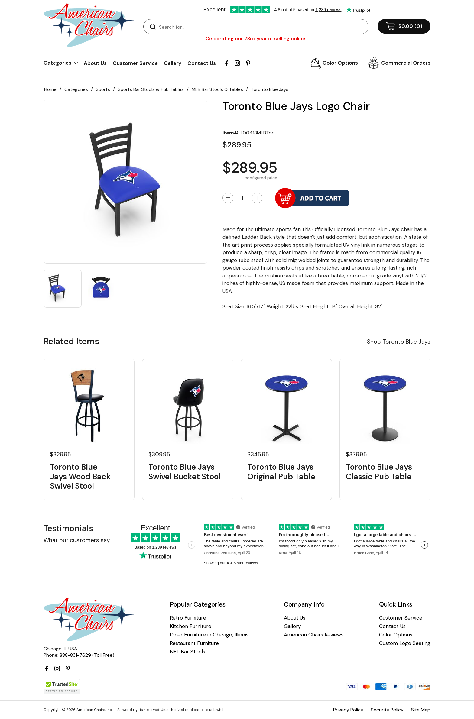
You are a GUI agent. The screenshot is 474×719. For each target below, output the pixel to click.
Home (50, 89)
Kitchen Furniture (190, 626)
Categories (76, 89)
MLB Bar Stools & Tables (217, 89)
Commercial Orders (405, 63)
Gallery (172, 63)
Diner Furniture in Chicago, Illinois (209, 634)
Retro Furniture (188, 617)
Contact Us (201, 63)
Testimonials (68, 528)
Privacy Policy (348, 710)
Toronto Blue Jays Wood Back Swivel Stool (80, 476)
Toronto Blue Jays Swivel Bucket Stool (184, 471)
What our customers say (77, 540)
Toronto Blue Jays (269, 89)
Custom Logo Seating (404, 643)
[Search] (262, 27)
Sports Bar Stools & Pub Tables (151, 89)
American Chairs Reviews (313, 634)
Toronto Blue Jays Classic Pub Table (379, 471)
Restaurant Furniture (194, 643)
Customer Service (135, 63)
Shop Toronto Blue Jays (398, 341)
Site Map (420, 710)
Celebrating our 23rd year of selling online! (256, 38)
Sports (103, 89)
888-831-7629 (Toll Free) (87, 655)
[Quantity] (242, 198)
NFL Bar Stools (187, 651)
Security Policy (387, 710)
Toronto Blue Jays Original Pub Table (281, 471)
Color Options (340, 63)
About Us (95, 63)
